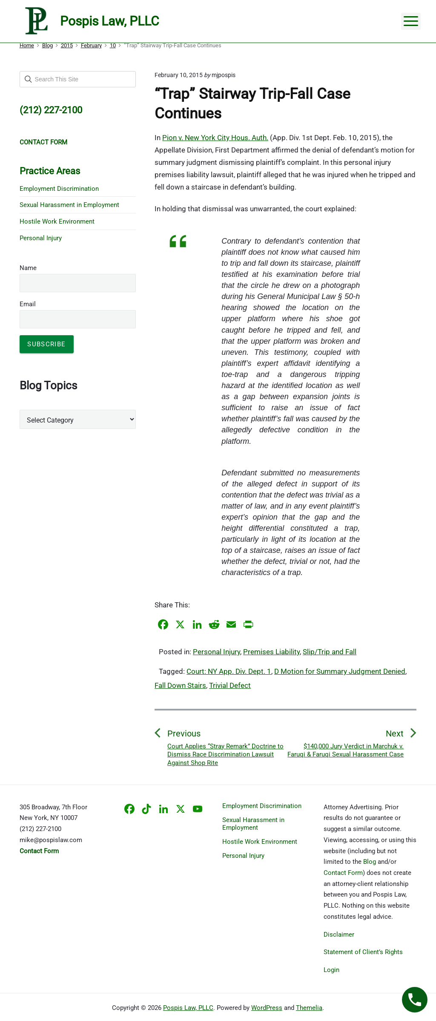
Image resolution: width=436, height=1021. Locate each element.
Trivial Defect (230, 685)
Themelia (309, 1008)
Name (28, 268)
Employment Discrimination (59, 189)
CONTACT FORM (43, 142)
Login (331, 970)
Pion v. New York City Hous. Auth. (215, 137)
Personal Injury (216, 651)
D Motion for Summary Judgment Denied (339, 671)
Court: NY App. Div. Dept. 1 (228, 671)
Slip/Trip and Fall (329, 651)
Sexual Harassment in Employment (69, 205)
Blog (369, 862)
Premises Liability (271, 651)
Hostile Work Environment (57, 221)
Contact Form (343, 873)
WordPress (266, 1008)
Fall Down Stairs (180, 685)
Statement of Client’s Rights (363, 952)
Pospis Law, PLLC (188, 1008)
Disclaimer (339, 934)
